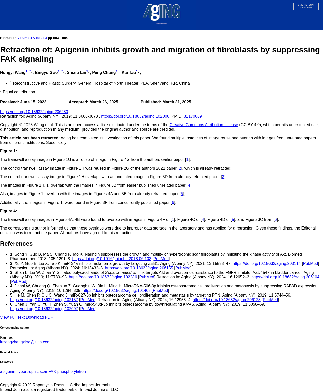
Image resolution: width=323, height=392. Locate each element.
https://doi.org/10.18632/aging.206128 (227, 300)
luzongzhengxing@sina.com (25, 342)
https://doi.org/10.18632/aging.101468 (117, 290)
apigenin (7, 371)
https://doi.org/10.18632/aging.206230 (34, 112)
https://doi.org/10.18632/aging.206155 (139, 268)
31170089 (193, 116)
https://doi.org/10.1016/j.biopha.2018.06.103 (111, 259)
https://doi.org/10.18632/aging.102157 (44, 300)
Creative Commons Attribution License (204, 125)
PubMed (161, 259)
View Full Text (13, 317)
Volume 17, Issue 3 (32, 38)
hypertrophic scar (31, 371)
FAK (52, 371)
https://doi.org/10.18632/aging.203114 (267, 263)
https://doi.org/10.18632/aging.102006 (135, 116)
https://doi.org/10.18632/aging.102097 (44, 309)
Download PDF (39, 317)
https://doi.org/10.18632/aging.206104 (285, 277)
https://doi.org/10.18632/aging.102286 (103, 277)
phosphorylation (71, 371)
